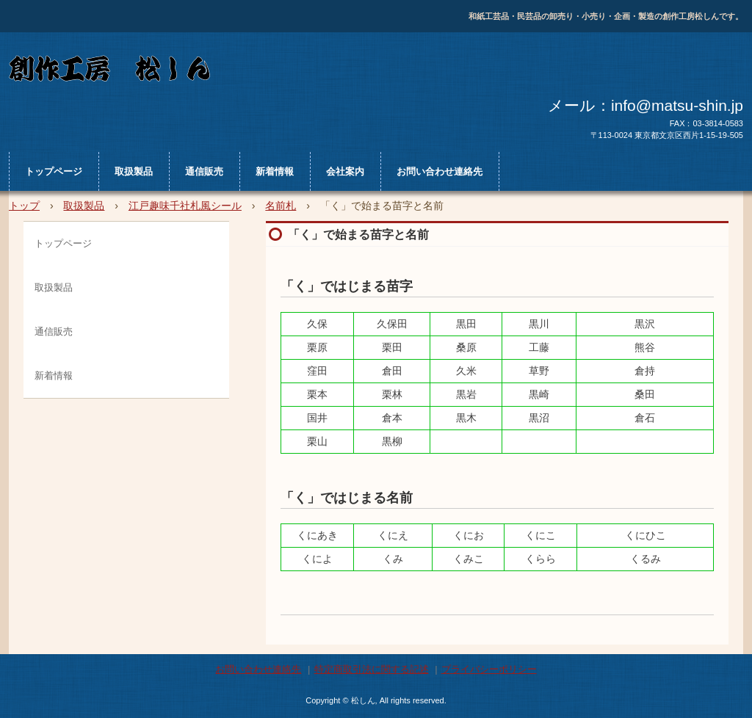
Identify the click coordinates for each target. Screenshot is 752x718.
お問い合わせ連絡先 (439, 171)
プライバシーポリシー (489, 669)
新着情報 (275, 171)
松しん (284, 71)
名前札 (280, 205)
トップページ (53, 171)
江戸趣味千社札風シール (185, 205)
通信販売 (204, 171)
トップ (24, 205)
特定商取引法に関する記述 (371, 669)
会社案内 (345, 171)
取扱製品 (134, 171)
